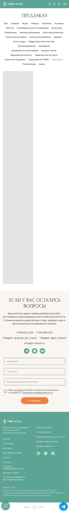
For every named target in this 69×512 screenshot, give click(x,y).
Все (6, 23)
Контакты (7, 462)
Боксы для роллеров (16, 37)
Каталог (6, 439)
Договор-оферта (11, 472)
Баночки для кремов (30, 32)
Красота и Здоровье (15, 59)
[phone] (34, 371)
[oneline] (34, 381)
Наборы (35, 23)
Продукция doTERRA (39, 59)
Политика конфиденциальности (13, 467)
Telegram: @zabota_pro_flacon (20, 337)
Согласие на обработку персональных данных (14, 478)
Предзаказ (57, 59)
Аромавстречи (48, 50)
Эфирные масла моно (21, 55)
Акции (25, 23)
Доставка (7, 448)
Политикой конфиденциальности (37, 392)
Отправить (34, 400)
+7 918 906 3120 (44, 332)
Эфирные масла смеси (46, 55)
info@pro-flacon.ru (34, 343)
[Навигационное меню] (64, 4)
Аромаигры (44, 46)
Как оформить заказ (12, 452)
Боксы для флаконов (53, 32)
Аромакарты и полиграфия (24, 50)
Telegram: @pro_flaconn (53, 337)
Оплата (6, 457)
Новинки (15, 23)
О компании (8, 443)
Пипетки (10, 28)
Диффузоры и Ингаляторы (41, 41)
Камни (42, 64)
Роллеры (59, 23)
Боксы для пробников (40, 37)
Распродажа (29, 64)
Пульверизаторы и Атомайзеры (33, 28)
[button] (49, 4)
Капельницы (11, 32)
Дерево (58, 37)
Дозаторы (57, 28)
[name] (34, 361)
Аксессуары (19, 41)
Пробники (47, 23)
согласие (18, 390)
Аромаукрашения (26, 46)
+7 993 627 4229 (24, 332)
